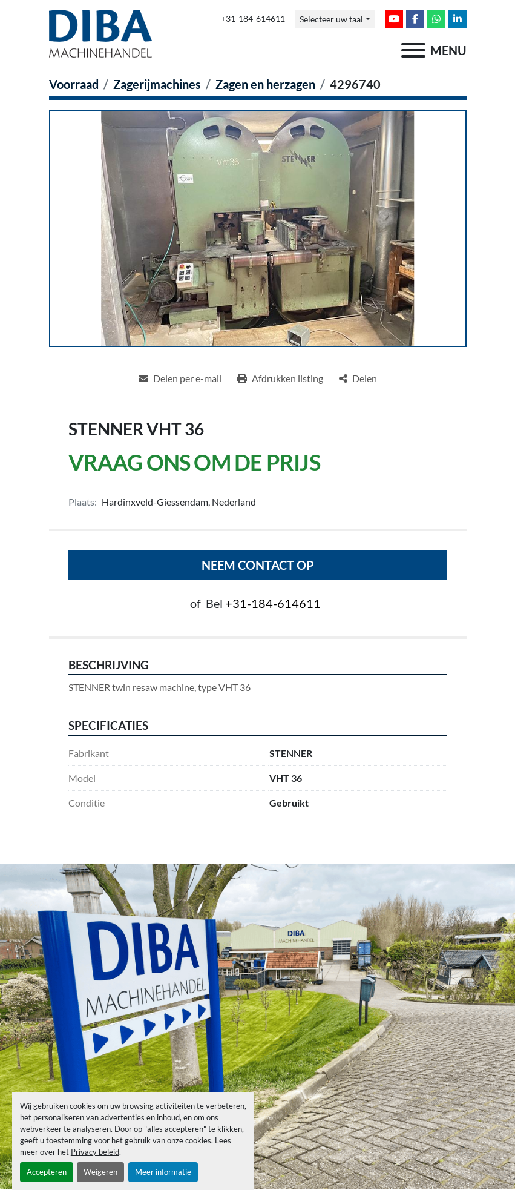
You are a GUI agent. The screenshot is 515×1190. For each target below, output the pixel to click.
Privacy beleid (95, 1152)
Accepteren (47, 1172)
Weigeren (100, 1172)
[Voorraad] (74, 84)
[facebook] (415, 19)
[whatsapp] (436, 19)
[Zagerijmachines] (157, 84)
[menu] (413, 50)
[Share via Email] (180, 378)
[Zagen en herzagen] (265, 84)
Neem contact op (258, 565)
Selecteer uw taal (331, 19)
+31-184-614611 (253, 19)
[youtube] (394, 19)
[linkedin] (457, 19)
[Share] (358, 378)
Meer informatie (163, 1172)
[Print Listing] (280, 378)
